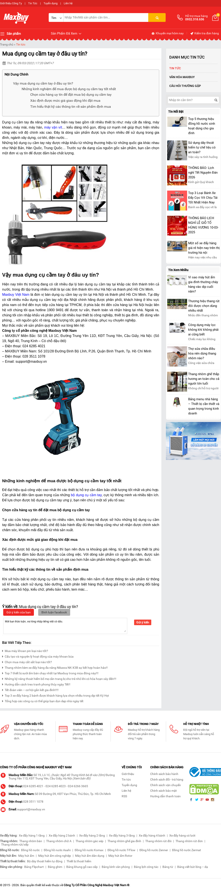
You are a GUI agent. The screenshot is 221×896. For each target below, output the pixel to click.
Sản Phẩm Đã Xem (66, 34)
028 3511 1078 (33, 801)
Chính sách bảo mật (163, 790)
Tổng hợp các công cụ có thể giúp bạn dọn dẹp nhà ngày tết (42, 700)
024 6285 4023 (55, 786)
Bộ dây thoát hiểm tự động (44, 861)
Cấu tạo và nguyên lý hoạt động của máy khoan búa (38, 656)
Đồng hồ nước (30, 850)
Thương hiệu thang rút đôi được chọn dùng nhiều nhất (203, 305)
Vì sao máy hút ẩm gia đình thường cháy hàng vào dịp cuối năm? (203, 284)
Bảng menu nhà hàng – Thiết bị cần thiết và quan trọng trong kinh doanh (203, 406)
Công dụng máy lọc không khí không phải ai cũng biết (203, 329)
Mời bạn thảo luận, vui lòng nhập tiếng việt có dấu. (65, 625)
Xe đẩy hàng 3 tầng (122, 835)
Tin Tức (32, 3)
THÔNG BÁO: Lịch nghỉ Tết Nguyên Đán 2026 (203, 172)
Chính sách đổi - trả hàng (166, 779)
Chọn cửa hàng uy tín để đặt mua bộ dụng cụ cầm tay (71, 94)
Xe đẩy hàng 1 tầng (32, 835)
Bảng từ (167, 867)
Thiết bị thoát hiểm (79, 861)
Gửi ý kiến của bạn (18, 612)
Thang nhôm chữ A (58, 841)
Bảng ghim (55, 867)
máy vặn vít (53, 127)
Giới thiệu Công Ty (11, 3)
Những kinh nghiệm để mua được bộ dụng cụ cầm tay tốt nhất (69, 89)
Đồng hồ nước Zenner (153, 850)
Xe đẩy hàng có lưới (182, 835)
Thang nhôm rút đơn (189, 841)
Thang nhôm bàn (30, 841)
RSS (124, 796)
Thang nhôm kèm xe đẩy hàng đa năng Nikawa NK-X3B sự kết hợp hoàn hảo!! (55, 667)
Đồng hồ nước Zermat (186, 850)
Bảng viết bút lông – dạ (192, 867)
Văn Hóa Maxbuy (182, 77)
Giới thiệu (128, 774)
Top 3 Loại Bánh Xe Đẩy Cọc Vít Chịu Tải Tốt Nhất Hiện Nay (203, 197)
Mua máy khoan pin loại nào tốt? (25, 650)
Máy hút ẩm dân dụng (89, 855)
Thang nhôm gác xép (89, 841)
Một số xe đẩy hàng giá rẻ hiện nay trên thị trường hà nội (204, 248)
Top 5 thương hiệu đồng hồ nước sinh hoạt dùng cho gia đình (201, 126)
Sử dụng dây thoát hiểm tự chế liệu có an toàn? (202, 147)
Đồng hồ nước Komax (89, 850)
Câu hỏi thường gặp (185, 86)
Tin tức (20, 44)
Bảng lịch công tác (146, 867)
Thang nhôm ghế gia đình (124, 841)
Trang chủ (6, 44)
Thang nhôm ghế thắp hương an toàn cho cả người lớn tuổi (203, 378)
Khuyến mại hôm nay (167, 33)
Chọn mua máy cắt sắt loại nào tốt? (27, 661)
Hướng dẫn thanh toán (165, 796)
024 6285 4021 (33, 786)
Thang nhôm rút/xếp (15, 844)
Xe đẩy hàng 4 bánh (152, 835)
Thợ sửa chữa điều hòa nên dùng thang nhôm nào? (202, 353)
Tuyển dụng (51, 3)
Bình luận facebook (54, 612)
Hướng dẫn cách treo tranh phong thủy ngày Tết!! (36, 684)
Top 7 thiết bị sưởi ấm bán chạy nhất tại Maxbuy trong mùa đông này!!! (50, 672)
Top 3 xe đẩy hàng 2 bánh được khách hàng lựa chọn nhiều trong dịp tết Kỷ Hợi (55, 695)
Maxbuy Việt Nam (15, 294)
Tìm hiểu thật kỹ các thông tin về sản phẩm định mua (70, 107)
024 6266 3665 (78, 786)
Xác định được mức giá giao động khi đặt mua (65, 101)
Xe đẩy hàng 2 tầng (92, 835)
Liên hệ (68, 3)
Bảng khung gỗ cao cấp (82, 867)
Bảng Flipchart (34, 867)
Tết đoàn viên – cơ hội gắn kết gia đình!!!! (30, 689)
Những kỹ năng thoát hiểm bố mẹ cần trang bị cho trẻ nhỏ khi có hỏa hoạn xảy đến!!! (59, 678)
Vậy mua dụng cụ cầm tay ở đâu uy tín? (43, 83)
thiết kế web (43, 885)
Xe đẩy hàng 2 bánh (62, 835)
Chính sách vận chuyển (165, 785)
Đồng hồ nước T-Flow (121, 850)
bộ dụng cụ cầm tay (86, 495)
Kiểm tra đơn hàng (204, 33)
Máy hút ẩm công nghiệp (54, 855)
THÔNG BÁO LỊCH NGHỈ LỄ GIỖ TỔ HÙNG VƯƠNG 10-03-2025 (203, 225)
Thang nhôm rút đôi (158, 841)
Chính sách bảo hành (164, 774)
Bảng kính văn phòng (116, 867)
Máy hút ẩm (26, 855)
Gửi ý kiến (142, 622)
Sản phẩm (10, 34)
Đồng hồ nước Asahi (57, 850)
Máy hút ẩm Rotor (120, 855)
